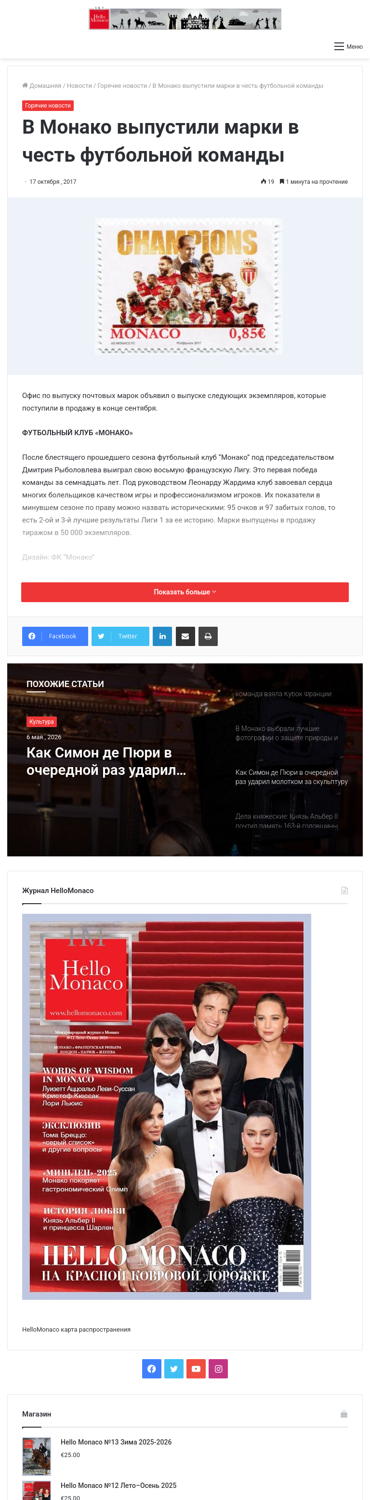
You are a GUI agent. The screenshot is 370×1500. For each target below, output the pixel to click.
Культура (41, 721)
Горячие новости (122, 85)
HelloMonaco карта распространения (76, 1329)
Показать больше (185, 592)
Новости (79, 85)
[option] (185, 759)
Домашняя (41, 85)
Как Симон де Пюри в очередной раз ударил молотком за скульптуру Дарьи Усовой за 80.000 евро (110, 761)
